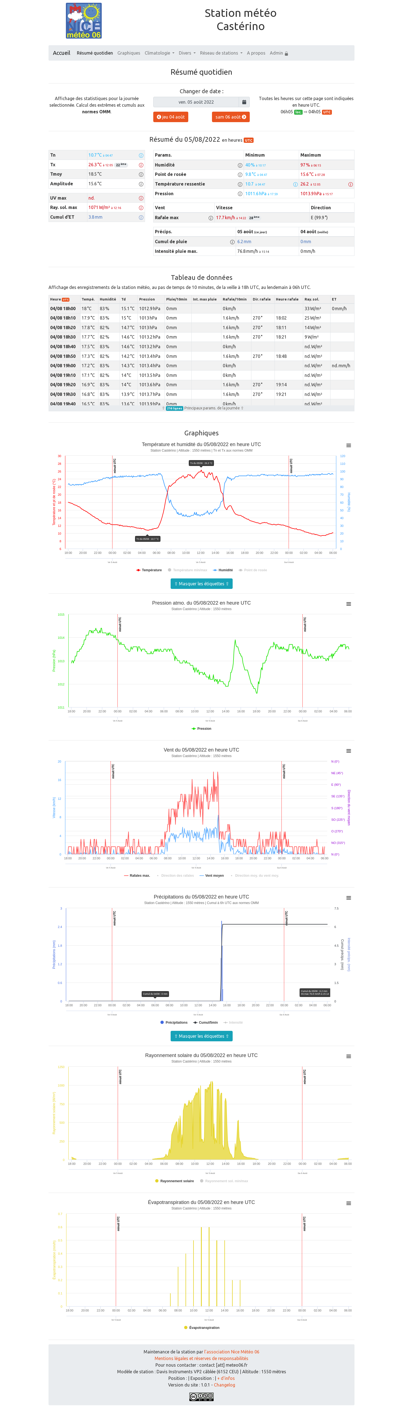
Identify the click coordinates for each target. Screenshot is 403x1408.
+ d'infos (226, 1378)
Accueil (61, 53)
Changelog (224, 1384)
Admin (279, 53)
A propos (256, 52)
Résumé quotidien (95, 52)
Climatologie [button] (158, 52)
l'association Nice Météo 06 (231, 1351)
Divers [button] (185, 52)
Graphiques (128, 52)
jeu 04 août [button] (171, 116)
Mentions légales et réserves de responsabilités (201, 1358)
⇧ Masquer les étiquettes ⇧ (201, 583)
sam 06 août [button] (231, 116)
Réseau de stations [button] (219, 52)
